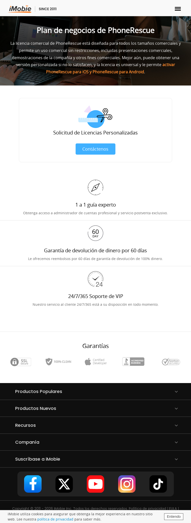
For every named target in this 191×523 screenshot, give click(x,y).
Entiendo (174, 517)
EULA (173, 508)
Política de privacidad (147, 508)
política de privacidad (55, 519)
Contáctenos (95, 149)
